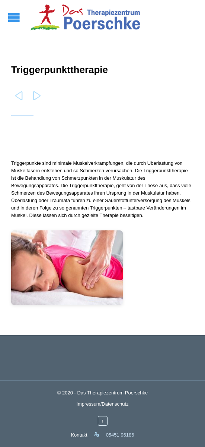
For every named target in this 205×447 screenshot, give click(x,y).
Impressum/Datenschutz (102, 404)
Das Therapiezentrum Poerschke (112, 393)
